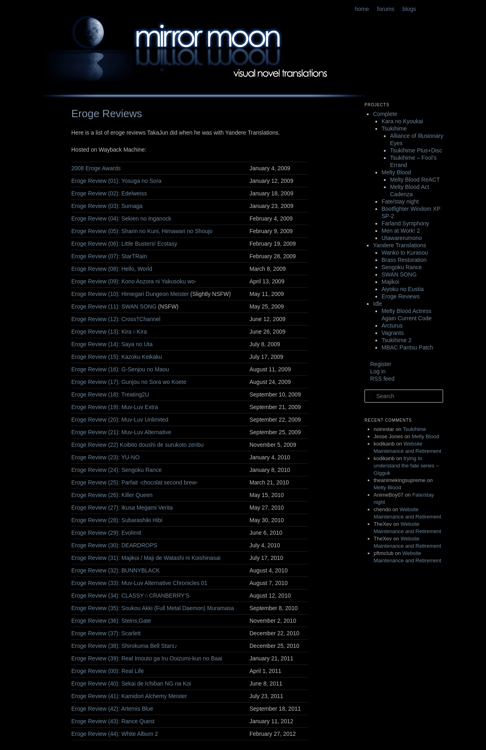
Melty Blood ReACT (415, 179)
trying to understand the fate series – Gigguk (406, 465)
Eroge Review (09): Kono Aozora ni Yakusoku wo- (133, 281)
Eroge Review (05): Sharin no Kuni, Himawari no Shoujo (142, 231)
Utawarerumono (402, 238)
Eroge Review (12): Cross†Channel (115, 319)
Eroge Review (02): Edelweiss (109, 193)
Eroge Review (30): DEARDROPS (114, 545)
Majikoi (390, 282)
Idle (377, 303)
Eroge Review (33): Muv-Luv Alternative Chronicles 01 (139, 583)
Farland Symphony (405, 223)
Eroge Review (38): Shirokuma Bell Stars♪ (124, 646)
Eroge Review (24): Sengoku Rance (116, 470)
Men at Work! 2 (401, 230)
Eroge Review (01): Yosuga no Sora (116, 181)
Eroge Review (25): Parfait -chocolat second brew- (134, 482)
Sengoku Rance (402, 267)
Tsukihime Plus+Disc (416, 150)
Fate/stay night (400, 201)
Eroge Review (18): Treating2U (110, 394)
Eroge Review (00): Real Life (107, 671)
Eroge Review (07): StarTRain (109, 256)
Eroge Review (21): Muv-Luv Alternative (121, 432)
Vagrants (393, 333)
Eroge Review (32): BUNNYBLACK (115, 570)
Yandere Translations (399, 245)
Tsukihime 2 (396, 340)
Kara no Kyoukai (402, 121)
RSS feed (382, 378)
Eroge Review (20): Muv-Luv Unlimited (119, 419)
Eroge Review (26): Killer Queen (112, 495)
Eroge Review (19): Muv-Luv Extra (114, 407)
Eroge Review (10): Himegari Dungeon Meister (130, 294)
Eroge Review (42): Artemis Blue (112, 708)
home (362, 9)
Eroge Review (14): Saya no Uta (112, 344)
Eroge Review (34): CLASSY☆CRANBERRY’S (130, 595)
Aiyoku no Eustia (403, 289)
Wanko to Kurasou (405, 252)
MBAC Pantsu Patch (407, 347)
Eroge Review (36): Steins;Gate (111, 620)
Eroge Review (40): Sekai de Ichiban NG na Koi (131, 683)
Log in (378, 371)
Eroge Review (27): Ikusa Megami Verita (122, 507)
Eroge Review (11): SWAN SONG (113, 306)
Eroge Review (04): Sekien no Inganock (121, 218)
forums (385, 9)
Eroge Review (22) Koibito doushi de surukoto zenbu (137, 444)
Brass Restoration (404, 260)
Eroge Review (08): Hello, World (111, 269)
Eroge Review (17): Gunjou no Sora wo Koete (128, 382)
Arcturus (392, 325)
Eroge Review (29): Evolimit (106, 532)
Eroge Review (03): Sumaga (107, 206)
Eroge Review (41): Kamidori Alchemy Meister (129, 696)
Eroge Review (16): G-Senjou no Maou (120, 369)
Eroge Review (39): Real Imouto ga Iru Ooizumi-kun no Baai (146, 658)
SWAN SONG (399, 274)
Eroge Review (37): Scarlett (106, 633)
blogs (409, 9)
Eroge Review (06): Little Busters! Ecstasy (124, 243)
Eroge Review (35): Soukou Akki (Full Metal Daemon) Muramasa (152, 608)
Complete (385, 114)
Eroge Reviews (401, 296)
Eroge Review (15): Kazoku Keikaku (116, 357)
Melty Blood (396, 172)
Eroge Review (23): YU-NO (105, 457)
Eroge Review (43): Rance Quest (112, 721)
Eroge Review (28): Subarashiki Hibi (116, 520)
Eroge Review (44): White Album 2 (114, 734)
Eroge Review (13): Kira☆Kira (109, 331)
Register (380, 364)
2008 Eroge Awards (96, 168)
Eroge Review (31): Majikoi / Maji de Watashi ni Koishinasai (145, 558)
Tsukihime (394, 128)
